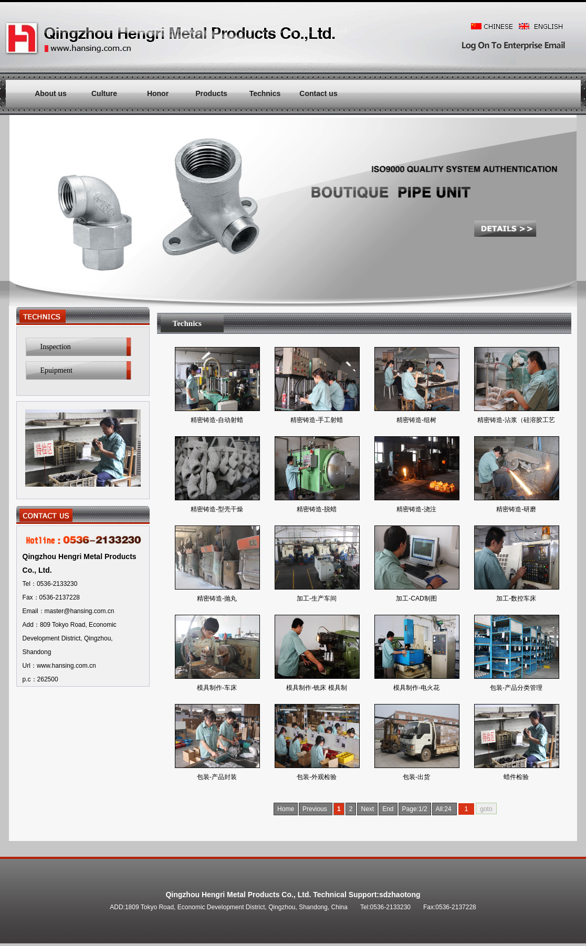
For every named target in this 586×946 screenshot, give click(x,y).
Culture (104, 93)
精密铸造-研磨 (516, 509)
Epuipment (56, 370)
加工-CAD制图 (416, 598)
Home (285, 809)
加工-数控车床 (516, 598)
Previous (315, 809)
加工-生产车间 (317, 598)
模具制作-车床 (217, 687)
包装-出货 (416, 777)
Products (211, 93)
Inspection (55, 347)
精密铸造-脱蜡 (317, 509)
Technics (265, 93)
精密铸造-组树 (416, 420)
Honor (158, 93)
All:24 (444, 809)
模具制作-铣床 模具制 (316, 687)
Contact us (318, 93)
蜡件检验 (516, 777)
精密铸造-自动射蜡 (217, 420)
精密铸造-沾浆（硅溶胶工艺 (516, 420)
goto (486, 809)
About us (51, 93)
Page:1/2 (414, 809)
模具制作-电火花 (416, 687)
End (387, 809)
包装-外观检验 (317, 777)
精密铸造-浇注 (416, 509)
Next (367, 809)
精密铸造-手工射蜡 (316, 420)
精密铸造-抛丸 (217, 598)
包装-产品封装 (217, 777)
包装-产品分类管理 (516, 687)
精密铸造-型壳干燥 (217, 509)
